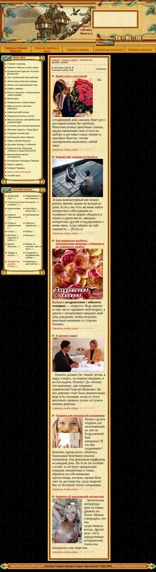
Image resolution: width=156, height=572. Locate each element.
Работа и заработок (31, 224)
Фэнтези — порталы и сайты (13, 237)
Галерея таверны (78, 49)
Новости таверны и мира (47, 49)
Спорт (11, 231)
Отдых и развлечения (14, 224)
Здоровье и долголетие (31, 262)
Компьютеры (14, 208)
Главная (56, 60)
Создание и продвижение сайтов (32, 255)
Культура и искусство (31, 209)
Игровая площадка (140, 49)
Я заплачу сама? (66, 335)
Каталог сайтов (70, 60)
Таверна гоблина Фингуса (15, 49)
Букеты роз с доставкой (71, 76)
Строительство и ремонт (15, 203)
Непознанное (32, 214)
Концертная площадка (109, 49)
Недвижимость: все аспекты (34, 197)
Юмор (29, 231)
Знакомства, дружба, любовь (14, 264)
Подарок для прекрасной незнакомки (80, 415)
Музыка (30, 235)
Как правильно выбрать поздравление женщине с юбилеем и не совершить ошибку (80, 243)
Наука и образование (14, 215)
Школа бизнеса (12, 245)
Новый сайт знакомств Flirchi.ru (77, 156)
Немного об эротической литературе (80, 496)
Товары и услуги (12, 253)
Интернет (30, 202)
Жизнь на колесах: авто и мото (34, 246)
